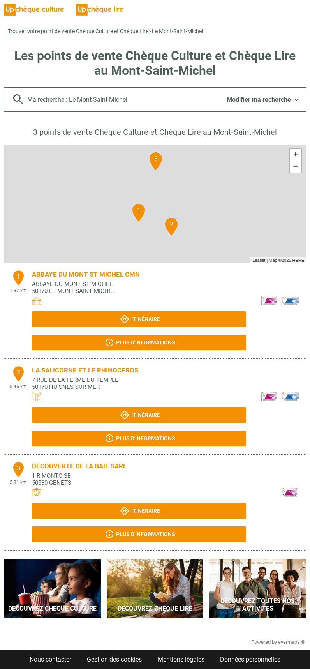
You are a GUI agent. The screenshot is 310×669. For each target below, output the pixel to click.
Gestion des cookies (114, 659)
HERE (298, 260)
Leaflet (258, 260)
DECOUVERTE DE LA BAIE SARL (79, 466)
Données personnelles (250, 659)
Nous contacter (50, 659)
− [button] (295, 167)
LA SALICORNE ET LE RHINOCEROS (85, 370)
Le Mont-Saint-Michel (177, 31)
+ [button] (295, 155)
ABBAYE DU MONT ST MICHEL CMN (86, 274)
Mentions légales (181, 659)
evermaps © (291, 642)
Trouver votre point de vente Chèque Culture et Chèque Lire (78, 31)
